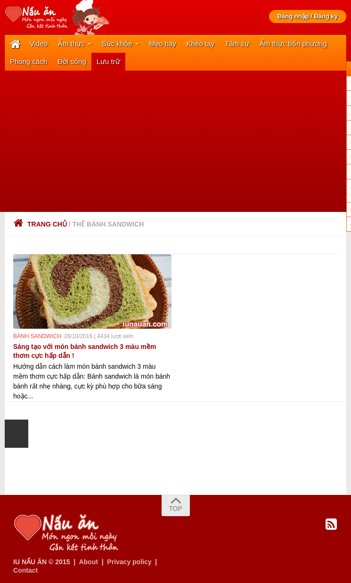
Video (39, 44)
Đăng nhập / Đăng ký (308, 16)
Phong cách (28, 61)
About (88, 562)
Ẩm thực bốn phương (293, 44)
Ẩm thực (71, 44)
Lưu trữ (108, 61)
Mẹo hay (162, 44)
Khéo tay (200, 44)
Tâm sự (237, 44)
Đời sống (71, 61)
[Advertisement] (175, 141)
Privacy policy (129, 562)
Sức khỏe (117, 44)
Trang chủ (40, 224)
